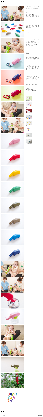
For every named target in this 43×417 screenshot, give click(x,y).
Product (26, 8)
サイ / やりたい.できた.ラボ (28, 119)
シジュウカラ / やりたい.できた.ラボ (29, 107)
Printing (31, 8)
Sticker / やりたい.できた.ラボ (29, 125)
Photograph (36, 8)
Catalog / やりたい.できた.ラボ (29, 100)
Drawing (34, 8)
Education (29, 8)
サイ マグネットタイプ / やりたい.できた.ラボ (29, 113)
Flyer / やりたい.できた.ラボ (29, 137)
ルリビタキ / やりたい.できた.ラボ (29, 143)
